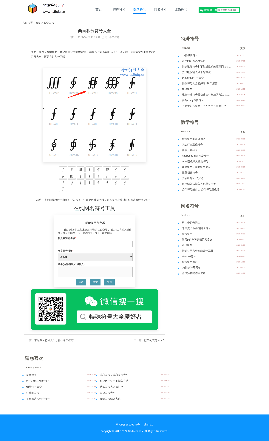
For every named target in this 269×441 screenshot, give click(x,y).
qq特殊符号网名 (191, 267)
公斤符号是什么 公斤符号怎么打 (200, 189)
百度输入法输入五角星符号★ (199, 183)
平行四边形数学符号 (38, 398)
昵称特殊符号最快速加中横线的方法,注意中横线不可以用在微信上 (207, 94)
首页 (98, 9)
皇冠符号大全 (107, 392)
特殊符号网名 (190, 261)
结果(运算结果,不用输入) (71, 264)
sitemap (148, 424)
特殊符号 (119, 9)
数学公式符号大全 (154, 340)
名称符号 (187, 245)
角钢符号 (187, 88)
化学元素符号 (190, 150)
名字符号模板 (65, 250)
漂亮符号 (180, 9)
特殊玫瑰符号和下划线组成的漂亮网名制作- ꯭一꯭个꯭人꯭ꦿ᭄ (207, 66)
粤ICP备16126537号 (128, 424)
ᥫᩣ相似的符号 (190, 55)
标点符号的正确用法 (193, 138)
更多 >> (244, 48)
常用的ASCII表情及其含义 (197, 239)
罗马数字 (31, 374)
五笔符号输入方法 (110, 398)
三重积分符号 (190, 172)
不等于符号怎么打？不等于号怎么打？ (204, 105)
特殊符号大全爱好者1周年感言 (199, 83)
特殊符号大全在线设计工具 (197, 250)
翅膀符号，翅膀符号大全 (196, 166)
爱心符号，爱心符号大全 (114, 374)
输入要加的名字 (67, 238)
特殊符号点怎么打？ (111, 386)
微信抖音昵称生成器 (193, 273)
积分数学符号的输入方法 (114, 380)
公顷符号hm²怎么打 (193, 178)
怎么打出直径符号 (192, 144)
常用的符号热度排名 (193, 60)
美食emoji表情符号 (193, 100)
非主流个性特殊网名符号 (196, 228)
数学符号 (139, 9)
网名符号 (160, 9)
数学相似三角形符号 (38, 380)
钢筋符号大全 (34, 386)
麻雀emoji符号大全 (193, 77)
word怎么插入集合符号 (195, 161)
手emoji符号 (189, 256)
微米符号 (187, 233)
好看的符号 (32, 392)
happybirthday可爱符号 (195, 155)
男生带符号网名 (191, 222)
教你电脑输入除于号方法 (196, 72)
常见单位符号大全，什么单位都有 (54, 340)
